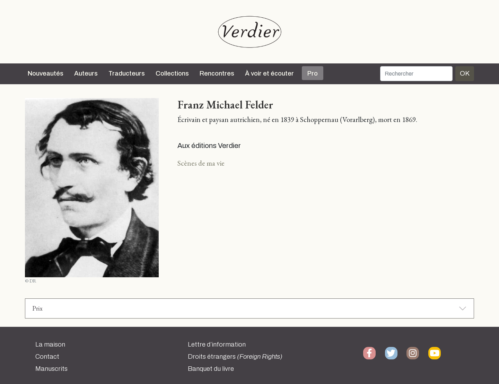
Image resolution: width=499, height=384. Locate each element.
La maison (50, 344)
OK (465, 73)
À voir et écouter (269, 73)
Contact (47, 356)
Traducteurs (126, 73)
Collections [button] (172, 73)
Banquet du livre (211, 368)
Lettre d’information (217, 344)
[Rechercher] (416, 73)
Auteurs (86, 73)
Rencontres (217, 73)
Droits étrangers (235, 356)
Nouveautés (45, 73)
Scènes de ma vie (201, 163)
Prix (37, 308)
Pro (312, 73)
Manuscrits (51, 368)
